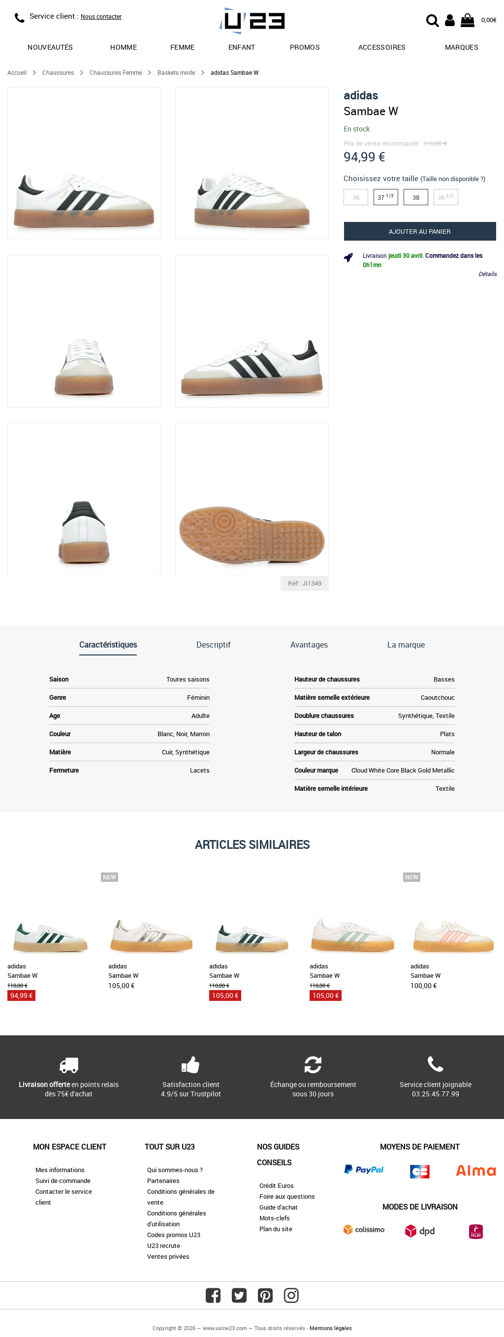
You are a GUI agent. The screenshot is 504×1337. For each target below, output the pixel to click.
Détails (487, 274)
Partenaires (163, 1180)
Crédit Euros (276, 1185)
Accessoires (382, 47)
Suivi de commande (63, 1180)
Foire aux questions (287, 1196)
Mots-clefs (274, 1217)
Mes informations (60, 1169)
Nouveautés (50, 47)
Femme (182, 47)
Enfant (241, 47)
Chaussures (58, 72)
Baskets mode (176, 72)
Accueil (17, 72)
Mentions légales (331, 1328)
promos (305, 47)
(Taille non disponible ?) (452, 178)
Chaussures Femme (116, 72)
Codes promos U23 (173, 1234)
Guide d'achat (278, 1207)
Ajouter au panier (420, 231)
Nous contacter (101, 16)
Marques (461, 47)
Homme (123, 47)
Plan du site (275, 1228)
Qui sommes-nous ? (175, 1169)
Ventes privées (168, 1256)
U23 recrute (163, 1245)
